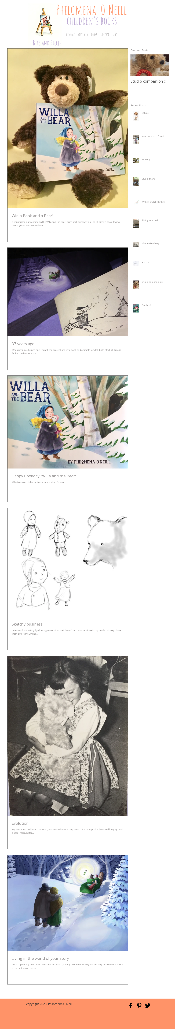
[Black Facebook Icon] (130, 1005)
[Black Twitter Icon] (147, 1005)
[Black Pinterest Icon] (139, 1005)
